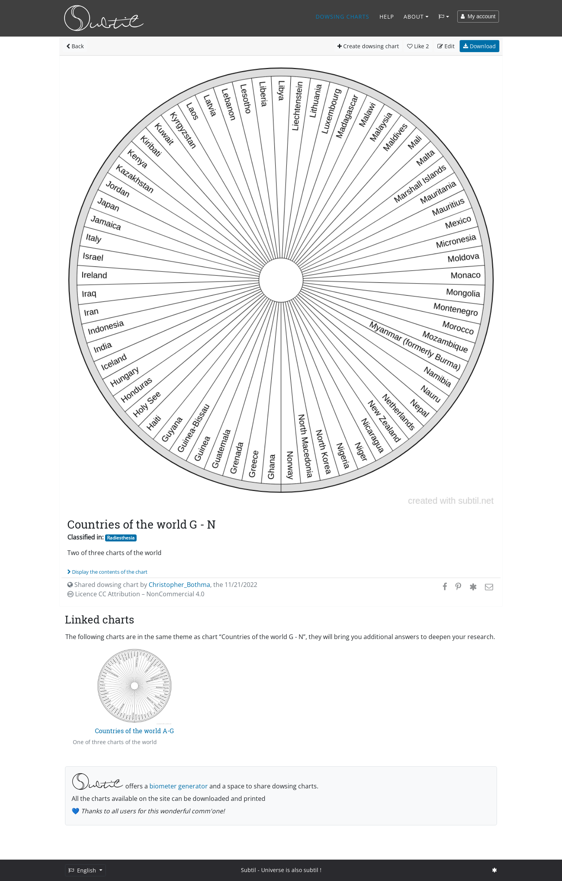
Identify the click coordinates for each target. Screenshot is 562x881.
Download (479, 46)
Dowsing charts (342, 16)
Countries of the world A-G (134, 731)
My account (478, 16)
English (83, 870)
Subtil (248, 870)
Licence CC (135, 594)
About (414, 16)
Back (75, 46)
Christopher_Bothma (179, 584)
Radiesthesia (121, 537)
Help (386, 16)
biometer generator (178, 786)
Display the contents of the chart (107, 571)
